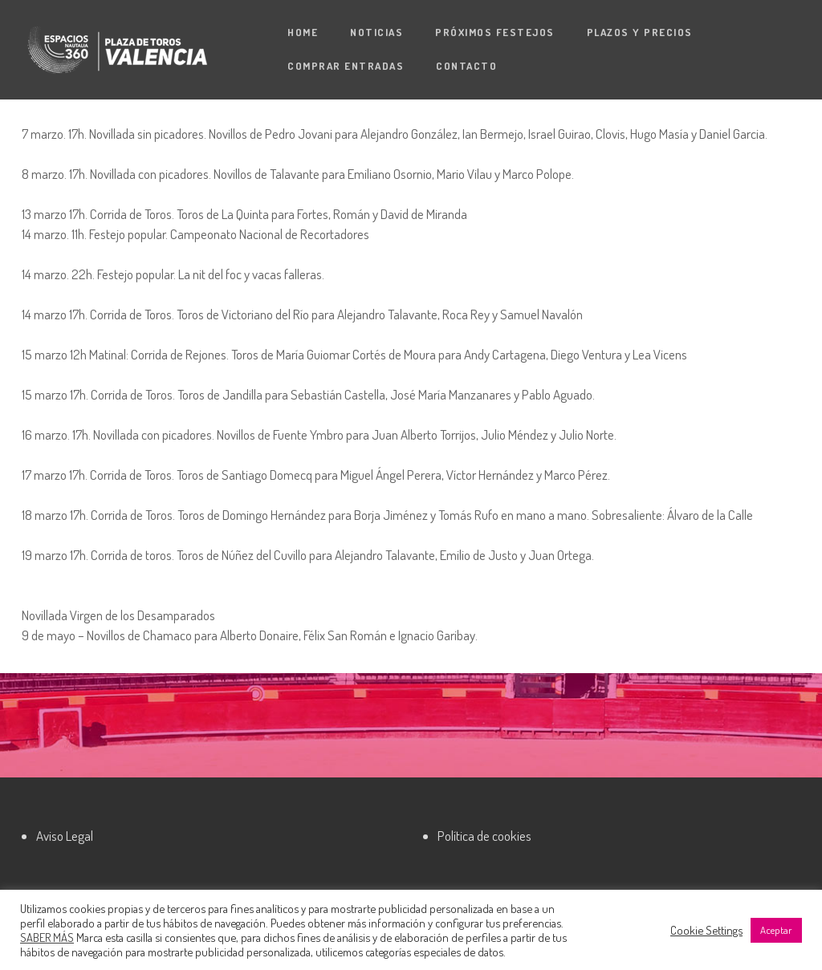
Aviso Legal (64, 835)
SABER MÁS (47, 937)
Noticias (376, 32)
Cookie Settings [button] (706, 930)
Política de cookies (484, 835)
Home (302, 32)
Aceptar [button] (776, 929)
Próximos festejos (495, 32)
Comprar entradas (345, 65)
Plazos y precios (640, 32)
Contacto (466, 65)
